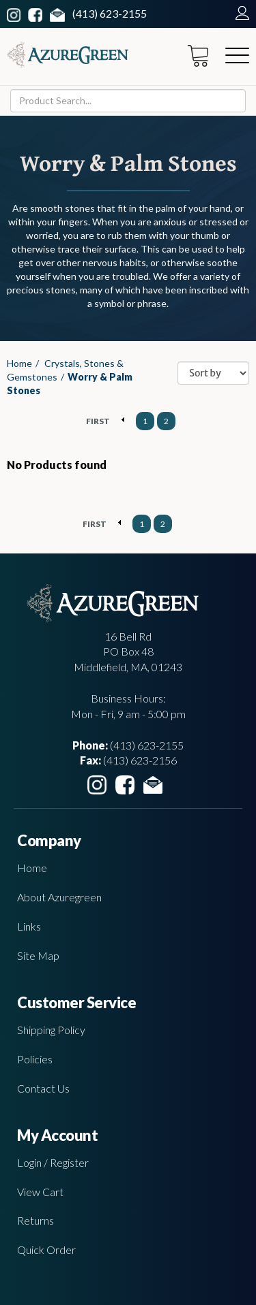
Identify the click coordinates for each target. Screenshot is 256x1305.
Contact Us (43, 1088)
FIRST (98, 421)
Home (19, 363)
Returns (35, 1220)
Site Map (38, 955)
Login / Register (53, 1162)
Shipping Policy (51, 1029)
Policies (35, 1058)
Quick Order (46, 1249)
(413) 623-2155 (109, 13)
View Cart (40, 1191)
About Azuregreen (59, 896)
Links (29, 926)
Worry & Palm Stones (69, 383)
